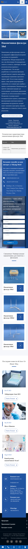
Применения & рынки (8, 524)
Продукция (16, 120)
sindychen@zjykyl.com (16, 478)
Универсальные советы (14, 122)
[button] (26, 34)
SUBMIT (10, 242)
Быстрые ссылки (6, 527)
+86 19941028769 (14, 501)
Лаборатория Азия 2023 (12, 394)
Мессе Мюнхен (10, 426)
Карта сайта (4, 538)
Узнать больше (11, 398)
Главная (10, 120)
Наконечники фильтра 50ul (14, 127)
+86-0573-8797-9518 (15, 499)
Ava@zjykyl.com (14, 482)
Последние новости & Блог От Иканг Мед (14, 362)
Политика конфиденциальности (19, 538)
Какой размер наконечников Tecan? (12, 459)
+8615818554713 (14, 510)
